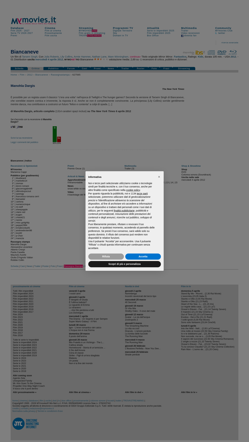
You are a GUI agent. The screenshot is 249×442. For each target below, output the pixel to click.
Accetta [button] (143, 256)
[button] (159, 177)
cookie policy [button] (133, 190)
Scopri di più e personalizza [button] (124, 264)
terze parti (142, 193)
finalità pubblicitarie (124, 210)
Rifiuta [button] (106, 256)
